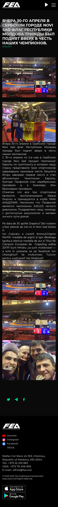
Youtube (12, 435)
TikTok (10, 447)
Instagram (13, 439)
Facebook (12, 443)
